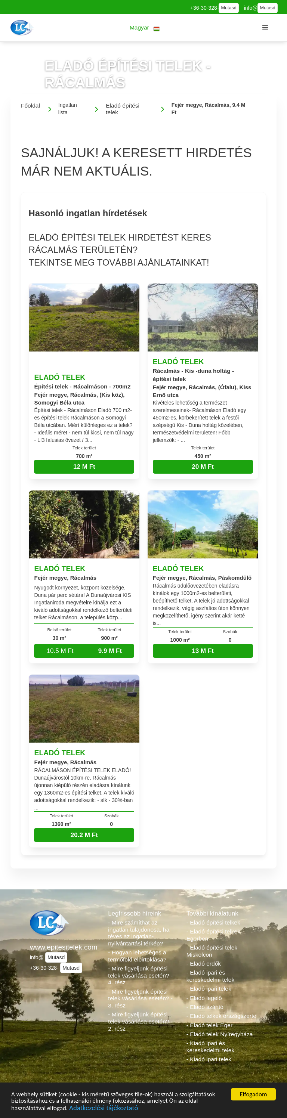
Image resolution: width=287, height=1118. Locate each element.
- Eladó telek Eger (209, 1025)
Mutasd (228, 7)
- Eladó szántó (204, 1007)
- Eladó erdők (203, 963)
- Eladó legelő (204, 998)
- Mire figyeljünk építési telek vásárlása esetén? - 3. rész (140, 998)
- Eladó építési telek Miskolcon (211, 951)
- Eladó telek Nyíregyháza (219, 1034)
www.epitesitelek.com (64, 947)
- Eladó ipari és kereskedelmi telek (210, 976)
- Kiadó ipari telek (208, 1059)
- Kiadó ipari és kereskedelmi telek (210, 1046)
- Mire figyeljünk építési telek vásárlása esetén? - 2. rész (140, 1021)
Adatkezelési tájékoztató (103, 1110)
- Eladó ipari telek (208, 988)
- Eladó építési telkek (213, 922)
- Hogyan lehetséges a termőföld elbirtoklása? (137, 956)
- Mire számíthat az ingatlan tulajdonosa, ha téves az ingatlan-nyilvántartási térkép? (138, 933)
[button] (145, 27)
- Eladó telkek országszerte (221, 1016)
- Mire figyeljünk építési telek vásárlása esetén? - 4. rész (140, 975)
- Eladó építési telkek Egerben (213, 935)
